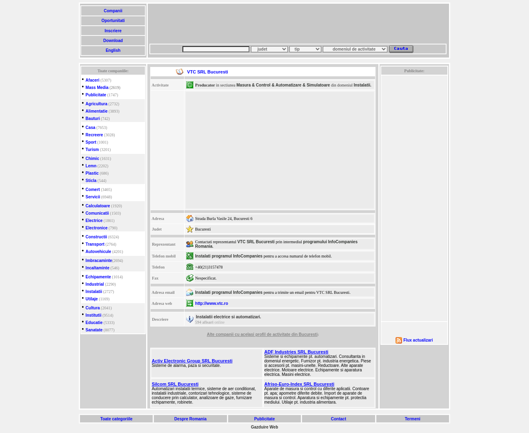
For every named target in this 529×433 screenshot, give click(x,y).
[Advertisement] (298, 23)
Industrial (95, 284)
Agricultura (96, 104)
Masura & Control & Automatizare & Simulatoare (283, 85)
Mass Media (97, 87)
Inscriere (112, 31)
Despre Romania (190, 419)
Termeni (413, 419)
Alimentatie (97, 111)
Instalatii (94, 291)
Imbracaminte (99, 260)
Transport (95, 244)
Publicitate (96, 95)
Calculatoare (98, 206)
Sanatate (94, 330)
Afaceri (93, 80)
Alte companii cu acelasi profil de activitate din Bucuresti (262, 334)
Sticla (91, 180)
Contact (338, 419)
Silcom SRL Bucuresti (175, 384)
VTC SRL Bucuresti (256, 242)
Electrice (94, 220)
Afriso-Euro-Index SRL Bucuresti (299, 384)
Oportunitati (113, 20)
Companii (112, 11)
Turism (92, 149)
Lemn (91, 166)
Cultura (93, 308)
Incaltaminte (97, 268)
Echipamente (98, 277)
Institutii (94, 315)
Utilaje (92, 299)
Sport (91, 142)
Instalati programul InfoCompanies (228, 256)
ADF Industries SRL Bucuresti (296, 351)
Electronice (97, 228)
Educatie (94, 322)
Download (113, 40)
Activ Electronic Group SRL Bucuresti (192, 360)
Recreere (94, 135)
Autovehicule (98, 251)
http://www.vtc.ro (211, 303)
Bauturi (93, 118)
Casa (91, 127)
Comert (93, 189)
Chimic (92, 158)
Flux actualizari (418, 340)
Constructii (96, 237)
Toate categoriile (116, 419)
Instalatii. (362, 85)
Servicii (93, 197)
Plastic (92, 173)
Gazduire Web (264, 427)
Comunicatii (97, 213)
